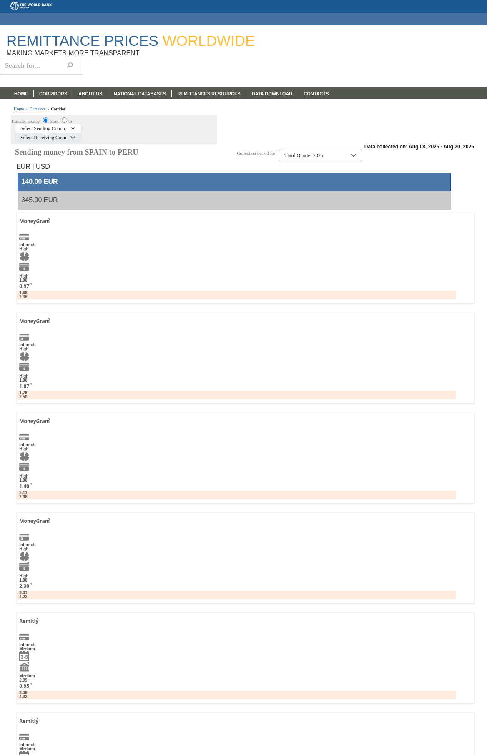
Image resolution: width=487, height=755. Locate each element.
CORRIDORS (53, 93)
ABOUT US (90, 93)
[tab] (234, 182)
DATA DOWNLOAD (272, 93)
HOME (21, 93)
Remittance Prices (130, 40)
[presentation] (39, 182)
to (70, 121)
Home (19, 109)
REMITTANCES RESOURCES (208, 93)
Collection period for (258, 153)
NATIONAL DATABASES (140, 93)
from (55, 121)
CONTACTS (316, 93)
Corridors (37, 109)
